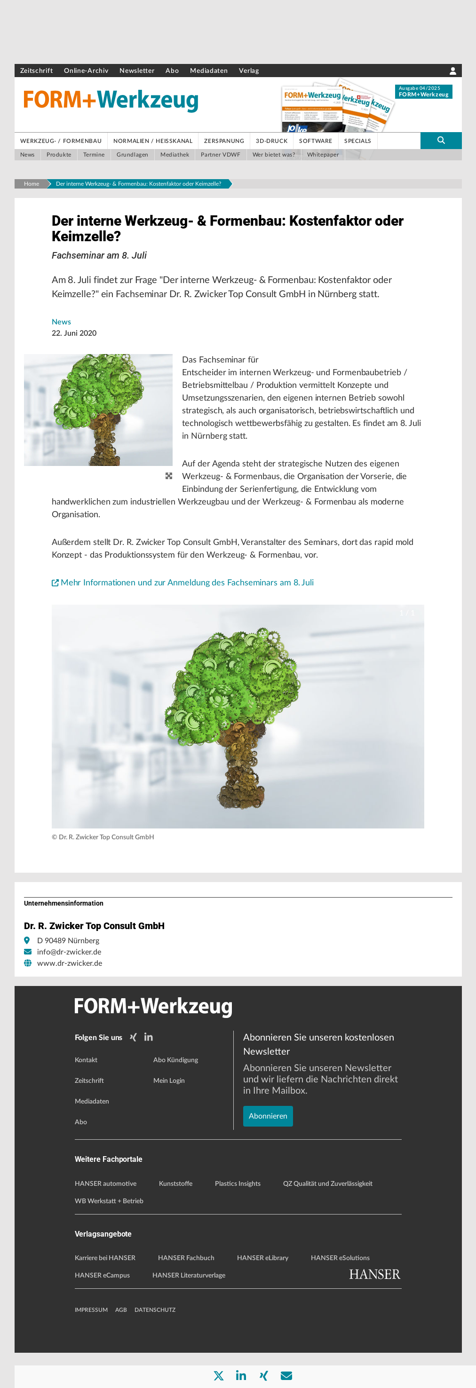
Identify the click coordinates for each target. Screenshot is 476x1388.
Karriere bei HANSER (105, 1293)
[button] (238, 754)
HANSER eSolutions (340, 1293)
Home (31, 184)
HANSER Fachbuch (186, 1293)
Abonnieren (268, 1119)
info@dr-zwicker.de (69, 990)
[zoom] (169, 492)
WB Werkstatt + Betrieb (109, 1236)
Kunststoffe (175, 1218)
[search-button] (440, 140)
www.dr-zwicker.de (69, 1001)
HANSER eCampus (102, 1311)
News (61, 338)
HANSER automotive (105, 1218)
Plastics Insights (238, 1218)
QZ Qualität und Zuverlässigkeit (328, 1218)
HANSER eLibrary (262, 1293)
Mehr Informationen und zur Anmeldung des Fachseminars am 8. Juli (195, 620)
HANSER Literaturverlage (188, 1311)
